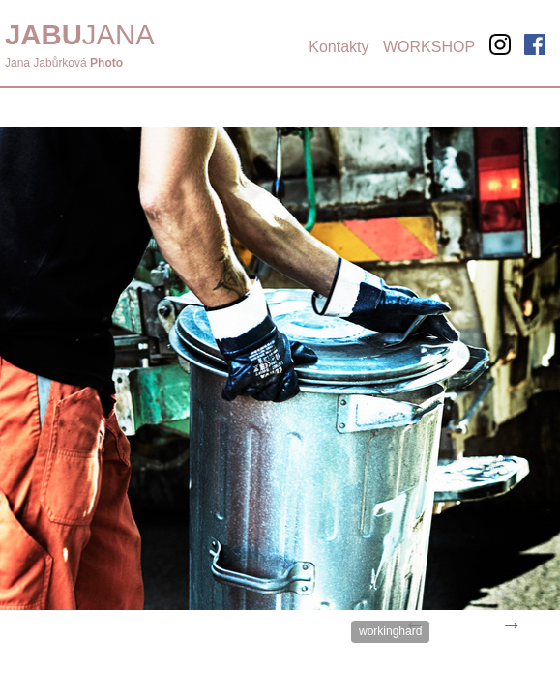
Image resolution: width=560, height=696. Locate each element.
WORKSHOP (429, 47)
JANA (80, 34)
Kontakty (338, 47)
